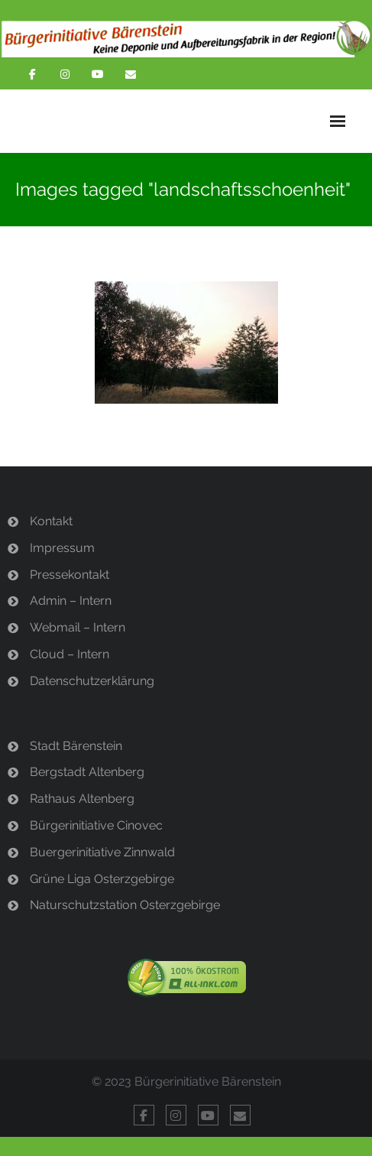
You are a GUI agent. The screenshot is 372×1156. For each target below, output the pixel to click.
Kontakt (51, 521)
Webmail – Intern (77, 627)
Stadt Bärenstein (76, 746)
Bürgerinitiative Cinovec (96, 825)
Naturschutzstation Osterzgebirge (125, 905)
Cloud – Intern (69, 654)
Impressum (62, 548)
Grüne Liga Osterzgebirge (102, 879)
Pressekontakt (69, 574)
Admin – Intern (71, 600)
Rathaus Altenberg (82, 798)
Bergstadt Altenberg (87, 772)
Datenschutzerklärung (92, 681)
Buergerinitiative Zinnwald (102, 852)
